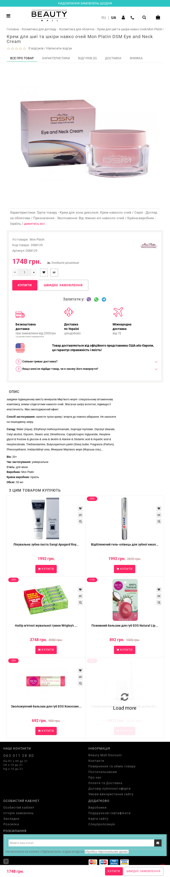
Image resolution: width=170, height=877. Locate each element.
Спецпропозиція (101, 824)
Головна (13, 29)
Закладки (11, 818)
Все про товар (22, 58)
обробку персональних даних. (107, 851)
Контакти (96, 761)
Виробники (97, 807)
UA (113, 18)
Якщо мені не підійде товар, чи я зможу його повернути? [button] (57, 369)
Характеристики (56, 58)
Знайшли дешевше (65, 262)
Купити (114, 871)
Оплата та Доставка (105, 783)
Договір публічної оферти (109, 788)
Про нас (94, 777)
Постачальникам (102, 772)
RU (103, 18)
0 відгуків (35, 48)
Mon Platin (37, 239)
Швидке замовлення (143, 871)
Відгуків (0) (87, 58)
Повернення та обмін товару (112, 766)
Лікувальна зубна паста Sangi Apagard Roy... (46, 544)
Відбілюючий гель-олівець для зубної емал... (124, 544)
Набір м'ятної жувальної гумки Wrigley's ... (46, 625)
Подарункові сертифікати (109, 813)
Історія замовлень (18, 813)
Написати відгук (59, 48)
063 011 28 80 (18, 755)
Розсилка (11, 824)
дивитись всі (34, 224)
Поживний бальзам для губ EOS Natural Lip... (124, 625)
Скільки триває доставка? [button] (36, 362)
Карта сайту (98, 818)
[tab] (85, 361)
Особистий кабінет (18, 807)
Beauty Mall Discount (105, 755)
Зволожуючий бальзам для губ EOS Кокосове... (46, 706)
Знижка (136, 58)
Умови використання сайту (111, 794)
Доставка (113, 58)
